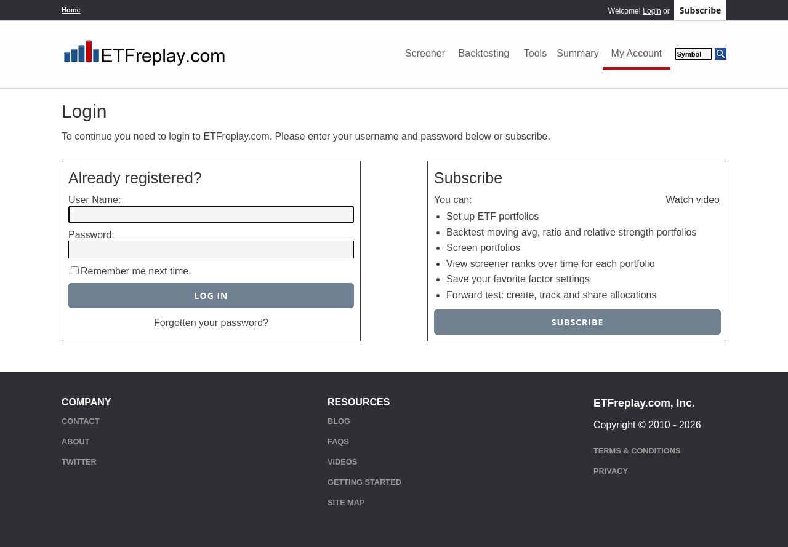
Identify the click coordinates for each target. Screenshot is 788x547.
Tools (535, 53)
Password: (91, 235)
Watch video (693, 199)
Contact (81, 421)
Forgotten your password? (211, 322)
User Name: (94, 199)
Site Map (346, 502)
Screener (425, 53)
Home (71, 10)
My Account (636, 53)
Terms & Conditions (636, 450)
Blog (339, 421)
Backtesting (484, 53)
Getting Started (364, 482)
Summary (577, 53)
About (76, 441)
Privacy (610, 471)
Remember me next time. (136, 271)
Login (652, 11)
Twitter (79, 461)
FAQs (338, 441)
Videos (342, 461)
